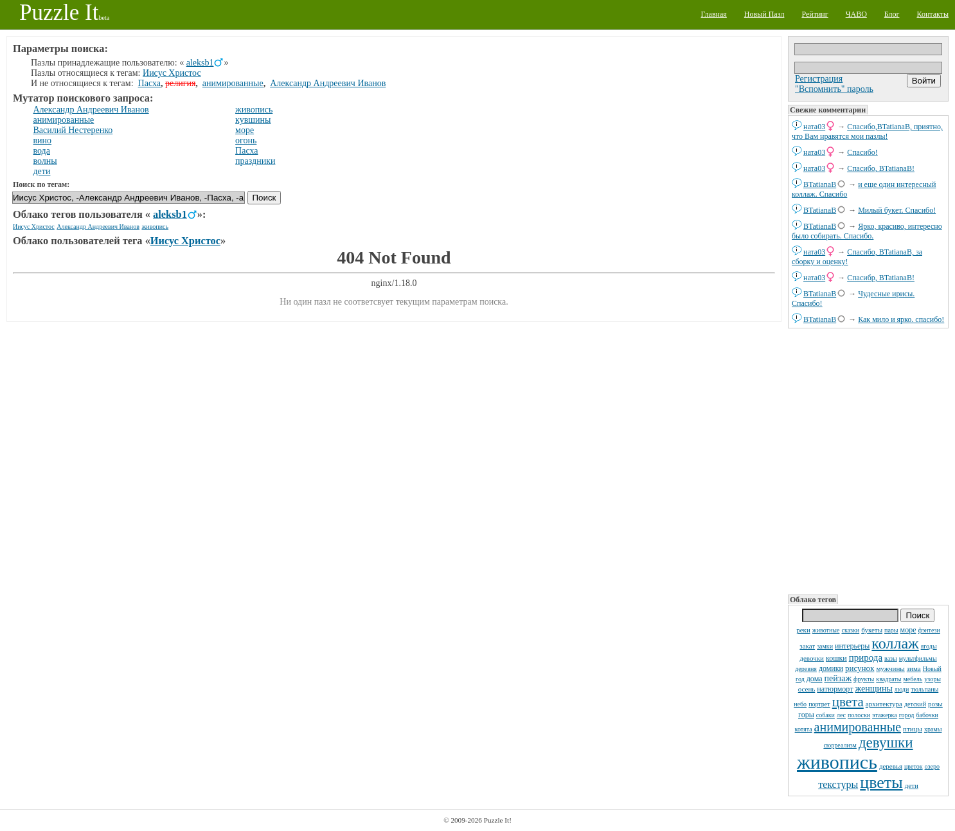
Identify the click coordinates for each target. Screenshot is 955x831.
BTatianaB (819, 184)
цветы (881, 782)
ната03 (814, 126)
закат (807, 646)
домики (831, 668)
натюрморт (835, 688)
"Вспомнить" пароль (834, 89)
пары (891, 630)
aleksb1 (200, 62)
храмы (933, 729)
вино (42, 140)
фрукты (863, 679)
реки (803, 630)
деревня (806, 668)
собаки (825, 715)
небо (800, 704)
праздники (255, 161)
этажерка (884, 715)
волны (45, 161)
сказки (850, 630)
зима (914, 668)
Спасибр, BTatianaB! (881, 277)
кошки (836, 658)
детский (915, 704)
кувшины (253, 120)
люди (902, 689)
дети (911, 785)
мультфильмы (918, 658)
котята (803, 729)
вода (41, 151)
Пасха (149, 83)
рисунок (859, 668)
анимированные (857, 727)
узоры (932, 679)
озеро (932, 766)
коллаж (894, 643)
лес (841, 715)
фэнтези (929, 630)
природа (865, 657)
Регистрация (819, 79)
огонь (245, 140)
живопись (837, 762)
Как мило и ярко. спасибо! (901, 319)
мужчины (890, 668)
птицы (912, 729)
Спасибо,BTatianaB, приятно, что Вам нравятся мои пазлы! (867, 131)
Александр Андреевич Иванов (328, 83)
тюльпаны (924, 689)
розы (935, 704)
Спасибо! (862, 152)
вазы (890, 658)
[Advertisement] (868, 460)
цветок (913, 766)
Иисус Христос (172, 73)
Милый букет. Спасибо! (897, 210)
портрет (819, 704)
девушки (886, 743)
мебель (913, 679)
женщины (873, 688)
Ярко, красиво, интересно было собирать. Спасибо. (867, 231)
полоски (859, 715)
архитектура (884, 704)
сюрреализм (839, 745)
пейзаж (838, 678)
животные (826, 630)
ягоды (929, 646)
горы (806, 714)
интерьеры (852, 645)
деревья (890, 766)
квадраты (888, 679)
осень (807, 689)
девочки (811, 658)
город (907, 715)
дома (815, 678)
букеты (871, 630)
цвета (848, 702)
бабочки (927, 715)
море (908, 629)
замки (825, 646)
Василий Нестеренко (73, 130)
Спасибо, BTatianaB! (881, 168)
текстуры (838, 784)
